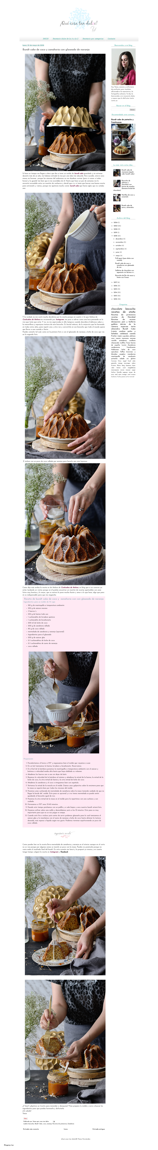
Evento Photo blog (118, 365)
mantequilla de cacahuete (123, 356)
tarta (133, 327)
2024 (116, 222)
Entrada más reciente (31, 1129)
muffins (122, 343)
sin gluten (131, 358)
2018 (116, 236)
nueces (118, 338)
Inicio (66, 1129)
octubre (119, 245)
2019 (116, 232)
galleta (114, 324)
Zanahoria (71, 1124)
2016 (116, 286)
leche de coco (128, 349)
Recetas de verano (123, 320)
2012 (116, 299)
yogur (133, 370)
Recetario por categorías (93, 39)
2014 (115, 292)
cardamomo (115, 347)
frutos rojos (116, 336)
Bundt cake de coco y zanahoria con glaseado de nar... (124, 265)
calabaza (124, 334)
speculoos (114, 352)
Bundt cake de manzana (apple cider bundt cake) (128, 172)
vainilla (113, 340)
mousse (128, 370)
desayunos (115, 322)
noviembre (120, 242)
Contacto (111, 39)
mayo (118, 255)
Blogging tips (9, 1145)
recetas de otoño (123, 312)
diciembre (119, 239)
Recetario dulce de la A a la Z (65, 39)
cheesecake (115, 343)
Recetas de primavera (59, 1124)
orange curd (126, 374)
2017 (115, 282)
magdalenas (131, 368)
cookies (122, 331)
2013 (115, 296)
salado (122, 358)
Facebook (64, 852)
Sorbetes (114, 376)
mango (120, 363)
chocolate (116, 309)
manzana (125, 338)
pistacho (114, 358)
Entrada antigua (99, 1129)
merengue (127, 363)
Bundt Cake (38, 1124)
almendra (115, 329)
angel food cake (129, 361)
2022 (116, 229)
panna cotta (125, 376)
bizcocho (31, 1124)
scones (133, 374)
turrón (124, 345)
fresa (128, 343)
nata (119, 374)
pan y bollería (128, 322)
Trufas (119, 376)
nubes (133, 363)
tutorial (131, 376)
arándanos (123, 340)
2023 (116, 226)
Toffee (122, 352)
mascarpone (115, 370)
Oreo (119, 361)
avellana (132, 340)
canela (132, 334)
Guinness (128, 365)
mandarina (131, 354)
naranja (49, 1124)
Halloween (115, 349)
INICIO (45, 39)
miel (116, 374)
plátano (132, 336)
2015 (115, 289)
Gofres (113, 372)
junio (118, 252)
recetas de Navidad (123, 317)
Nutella (119, 372)
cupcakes (125, 336)
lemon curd (121, 368)
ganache (114, 363)
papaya (125, 372)
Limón (114, 331)
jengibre (122, 354)
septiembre (120, 249)
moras (122, 370)
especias (124, 327)
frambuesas (131, 347)
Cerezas (113, 361)
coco (44, 1124)
